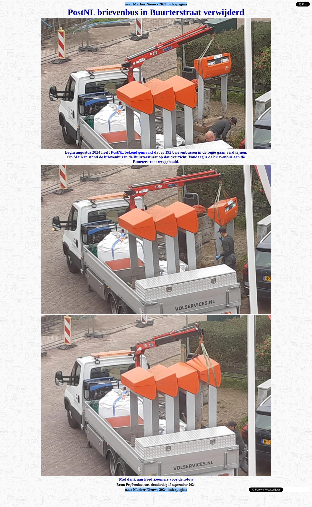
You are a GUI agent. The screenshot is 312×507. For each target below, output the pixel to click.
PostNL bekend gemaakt (132, 152)
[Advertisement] (52, 498)
